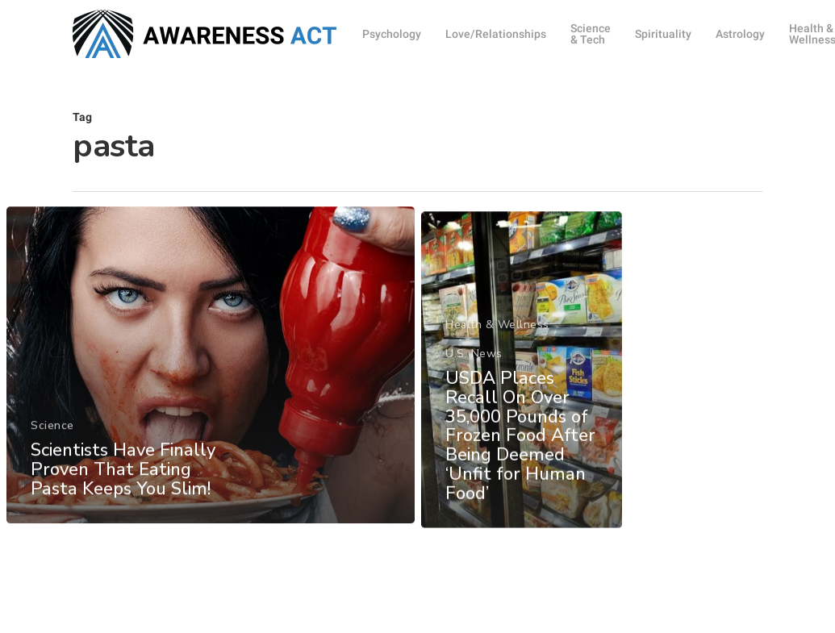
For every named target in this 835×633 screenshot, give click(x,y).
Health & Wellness (496, 347)
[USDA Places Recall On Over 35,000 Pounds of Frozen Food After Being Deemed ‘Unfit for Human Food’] (521, 392)
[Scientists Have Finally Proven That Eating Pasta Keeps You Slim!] (210, 374)
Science (52, 435)
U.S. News (473, 376)
